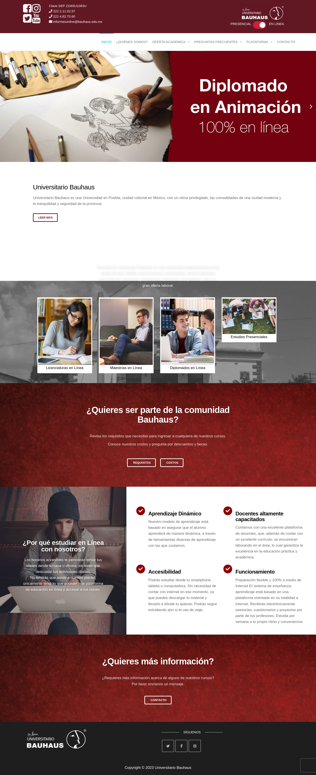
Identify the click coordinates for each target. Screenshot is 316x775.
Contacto (286, 42)
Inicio (107, 42)
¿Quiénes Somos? (132, 42)
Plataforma (257, 42)
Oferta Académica (168, 42)
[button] (5, 106)
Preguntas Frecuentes (216, 42)
